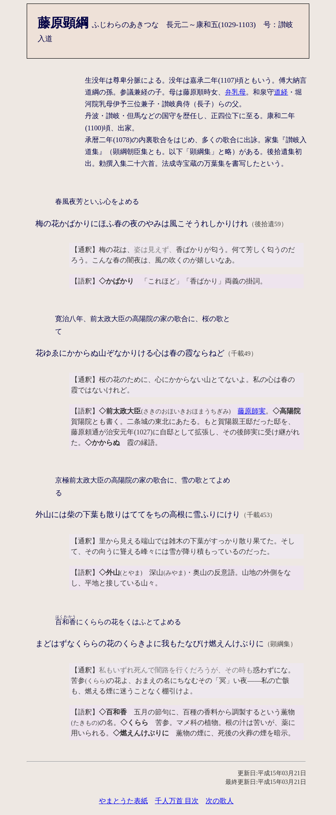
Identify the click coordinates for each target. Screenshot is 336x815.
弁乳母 (235, 92)
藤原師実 (252, 411)
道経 (281, 92)
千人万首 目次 (177, 801)
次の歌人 (220, 801)
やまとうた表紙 (123, 801)
